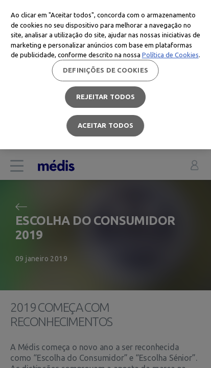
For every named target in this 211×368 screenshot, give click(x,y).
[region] (105, 74)
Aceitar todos (106, 125)
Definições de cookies (105, 70)
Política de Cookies (170, 54)
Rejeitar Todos (105, 96)
